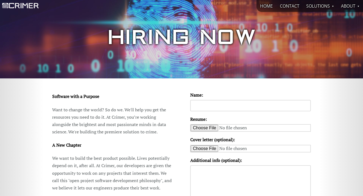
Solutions (318, 6)
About (348, 6)
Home (266, 6)
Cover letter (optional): (212, 140)
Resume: (198, 119)
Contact (289, 6)
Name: (196, 95)
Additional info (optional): (216, 160)
